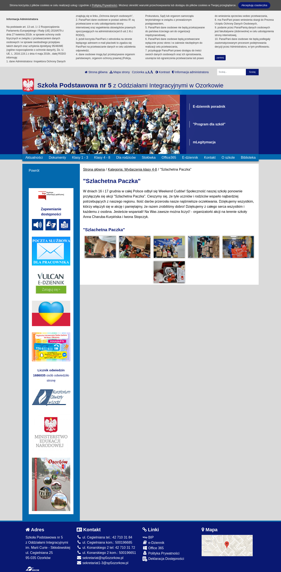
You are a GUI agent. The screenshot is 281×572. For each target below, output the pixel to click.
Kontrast (162, 72)
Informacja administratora (190, 72)
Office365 (169, 157)
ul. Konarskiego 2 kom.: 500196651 (106, 553)
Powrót (34, 170)
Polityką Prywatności (104, 5)
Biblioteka (248, 157)
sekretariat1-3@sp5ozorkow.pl (102, 563)
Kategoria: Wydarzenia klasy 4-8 (132, 169)
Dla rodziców (126, 157)
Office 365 (153, 548)
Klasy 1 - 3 (80, 157)
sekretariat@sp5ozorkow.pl (100, 558)
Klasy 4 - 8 (102, 157)
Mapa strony (120, 72)
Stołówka (149, 157)
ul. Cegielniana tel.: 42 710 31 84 (104, 537)
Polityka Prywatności (160, 553)
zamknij (220, 58)
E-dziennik (190, 157)
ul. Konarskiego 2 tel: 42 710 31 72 (106, 547)
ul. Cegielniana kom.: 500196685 (104, 542)
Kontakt (209, 157)
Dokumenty (57, 157)
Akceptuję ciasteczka (254, 5)
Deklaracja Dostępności (163, 558)
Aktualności (34, 157)
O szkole (228, 157)
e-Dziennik (153, 542)
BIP (148, 537)
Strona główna (96, 72)
